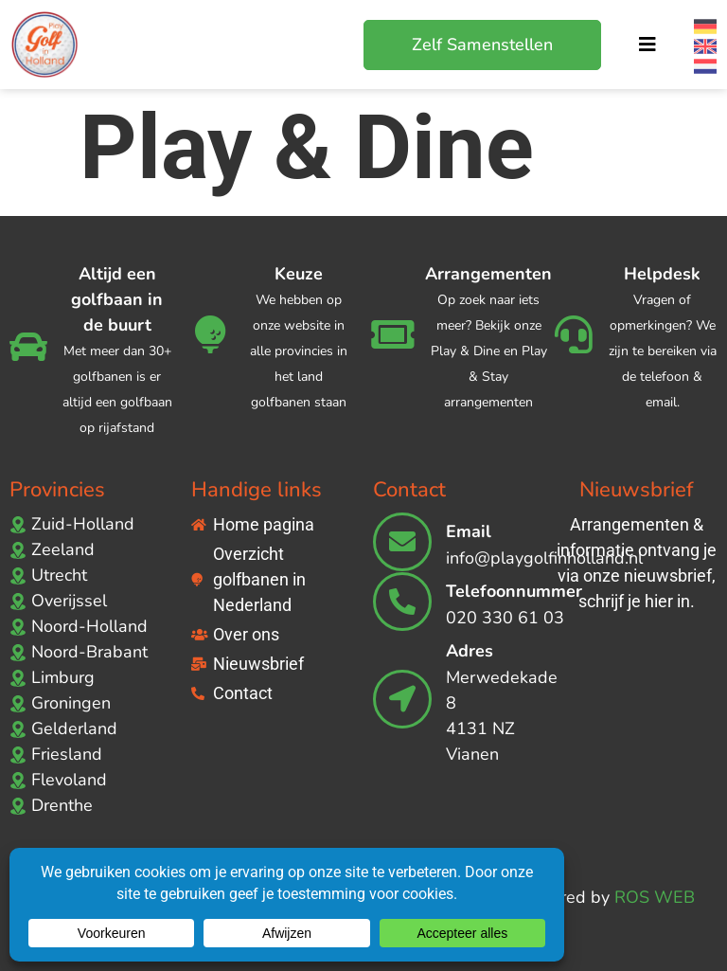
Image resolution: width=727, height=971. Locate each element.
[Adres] (402, 699)
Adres (469, 650)
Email (468, 531)
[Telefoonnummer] (402, 601)
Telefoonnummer (514, 591)
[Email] (402, 541)
